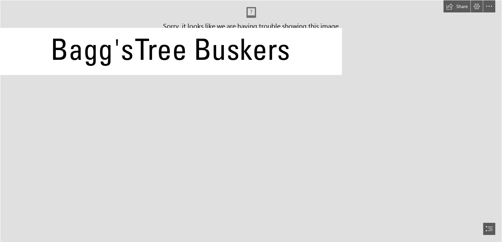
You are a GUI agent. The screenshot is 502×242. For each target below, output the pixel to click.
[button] (456, 6)
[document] (251, 121)
